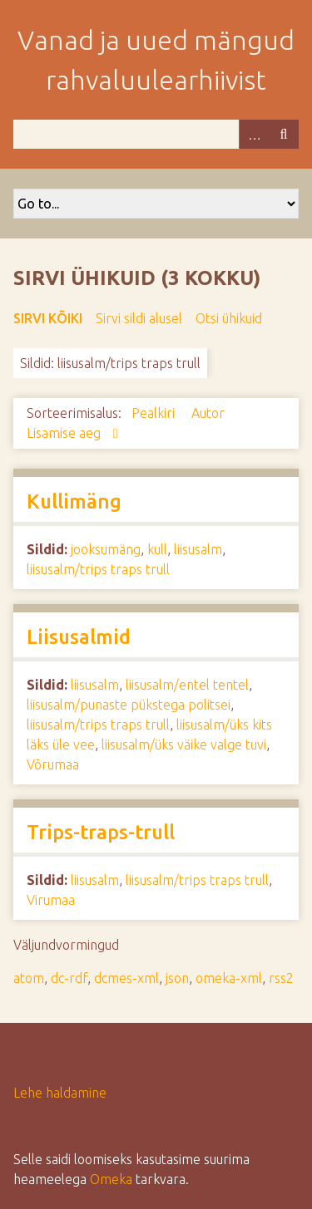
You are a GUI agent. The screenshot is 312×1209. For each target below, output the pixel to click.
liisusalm (198, 549)
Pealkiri (154, 412)
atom (28, 978)
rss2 (281, 978)
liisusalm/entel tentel (187, 684)
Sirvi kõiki (47, 318)
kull (157, 549)
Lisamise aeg (65, 432)
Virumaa (51, 899)
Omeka (111, 1179)
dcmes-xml (126, 978)
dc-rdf (69, 978)
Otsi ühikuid (229, 318)
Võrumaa (53, 764)
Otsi (284, 134)
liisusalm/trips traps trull (98, 569)
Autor (208, 412)
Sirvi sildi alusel (139, 318)
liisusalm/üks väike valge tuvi (184, 744)
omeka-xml (229, 978)
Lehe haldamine (59, 1092)
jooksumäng (106, 549)
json (177, 978)
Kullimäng (74, 501)
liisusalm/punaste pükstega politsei (128, 704)
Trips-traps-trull (101, 832)
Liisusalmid (79, 637)
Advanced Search (254, 134)
